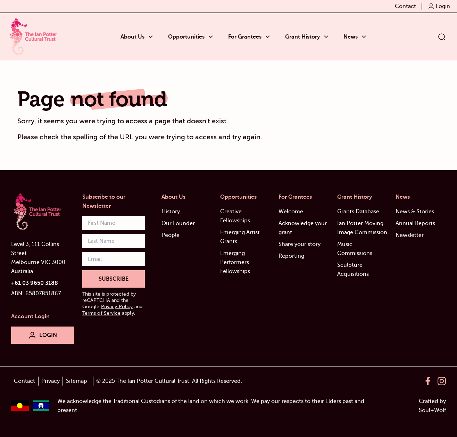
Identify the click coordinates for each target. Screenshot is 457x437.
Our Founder (178, 223)
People (170, 235)
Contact (24, 381)
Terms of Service (101, 313)
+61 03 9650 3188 (34, 283)
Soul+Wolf (432, 410)
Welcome (291, 211)
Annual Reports (415, 223)
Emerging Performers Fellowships (235, 262)
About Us (173, 197)
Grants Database (358, 211)
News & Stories (415, 211)
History (170, 211)
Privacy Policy (117, 306)
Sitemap (76, 381)
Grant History (354, 197)
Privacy (50, 381)
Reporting (291, 256)
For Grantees (295, 197)
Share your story (300, 244)
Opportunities (238, 197)
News (403, 197)
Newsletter (410, 235)
